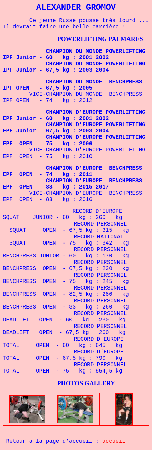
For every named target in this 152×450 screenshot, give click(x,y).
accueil (113, 441)
